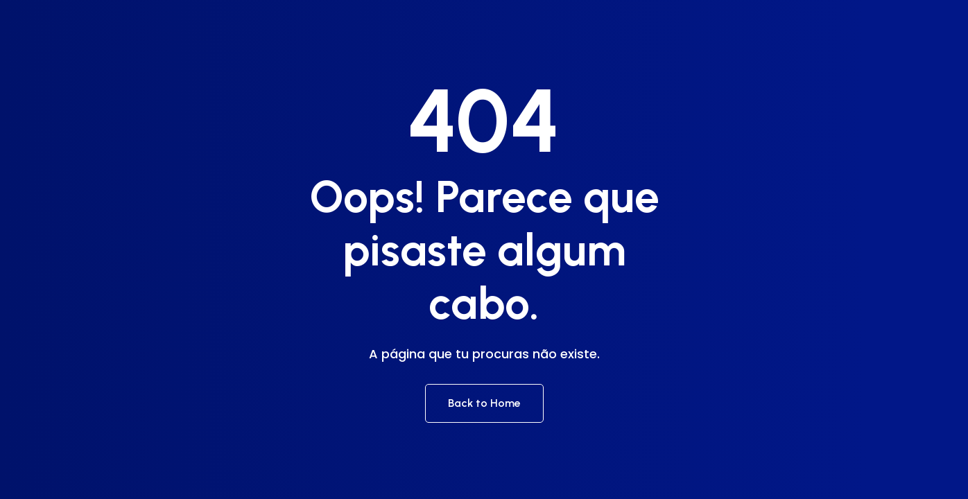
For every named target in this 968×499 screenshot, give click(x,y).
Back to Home (484, 403)
